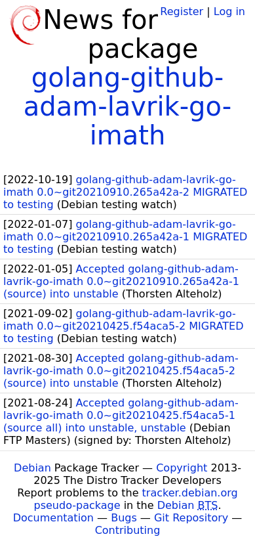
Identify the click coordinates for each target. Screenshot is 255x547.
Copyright (181, 468)
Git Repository (191, 518)
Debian (32, 468)
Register (181, 11)
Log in (229, 11)
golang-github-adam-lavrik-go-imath (127, 106)
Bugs (124, 518)
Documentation (53, 518)
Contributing (128, 530)
